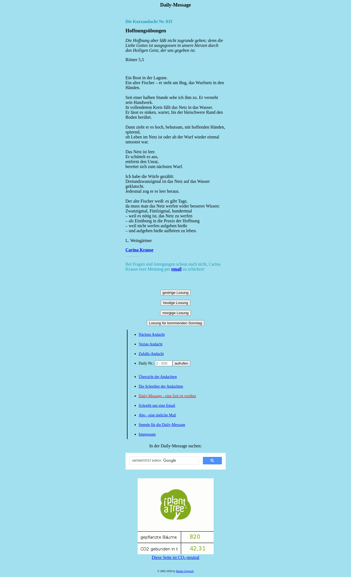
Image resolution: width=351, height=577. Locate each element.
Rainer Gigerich (185, 571)
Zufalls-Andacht (151, 354)
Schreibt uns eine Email (157, 405)
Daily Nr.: (147, 363)
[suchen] (163, 460)
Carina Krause (140, 250)
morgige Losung (175, 313)
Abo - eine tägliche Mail (157, 415)
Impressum (147, 434)
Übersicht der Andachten (158, 377)
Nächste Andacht (152, 334)
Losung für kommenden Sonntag (175, 323)
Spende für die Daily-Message (162, 425)
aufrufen (181, 363)
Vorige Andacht (151, 344)
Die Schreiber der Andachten (161, 386)
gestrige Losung (176, 293)
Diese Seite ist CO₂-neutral (176, 555)
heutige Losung (175, 303)
